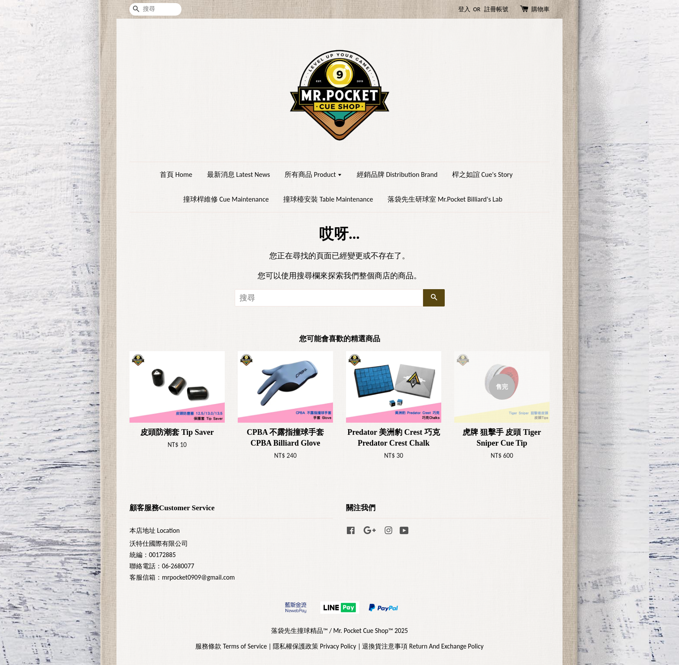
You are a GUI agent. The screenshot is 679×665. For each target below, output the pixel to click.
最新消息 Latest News (238, 174)
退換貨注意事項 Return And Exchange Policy (422, 646)
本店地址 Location (154, 530)
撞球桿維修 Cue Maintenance (226, 199)
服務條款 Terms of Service (231, 646)
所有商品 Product (313, 174)
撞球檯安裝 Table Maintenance (328, 199)
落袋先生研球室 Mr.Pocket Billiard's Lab (445, 199)
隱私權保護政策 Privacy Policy (314, 646)
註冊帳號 (496, 9)
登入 (464, 9)
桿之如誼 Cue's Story (482, 174)
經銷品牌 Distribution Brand (397, 174)
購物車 (540, 9)
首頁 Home (176, 174)
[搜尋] (155, 9)
